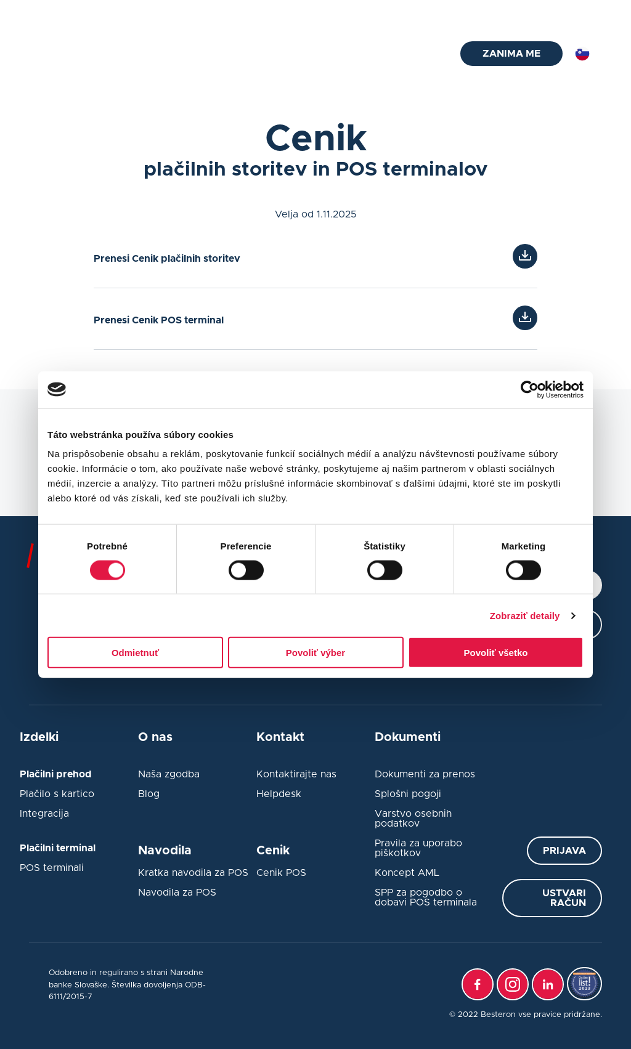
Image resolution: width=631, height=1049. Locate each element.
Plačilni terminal (155, 54)
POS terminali (52, 868)
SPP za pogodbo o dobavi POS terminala (426, 897)
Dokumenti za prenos (425, 774)
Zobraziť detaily (525, 615)
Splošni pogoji (408, 794)
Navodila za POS (177, 892)
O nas (419, 54)
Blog (481, 13)
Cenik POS (281, 873)
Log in (589, 13)
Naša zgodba (169, 774)
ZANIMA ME (511, 54)
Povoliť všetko (496, 652)
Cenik (381, 54)
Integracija (44, 814)
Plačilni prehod (231, 54)
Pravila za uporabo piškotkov (418, 848)
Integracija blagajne (315, 54)
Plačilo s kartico (57, 794)
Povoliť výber (315, 652)
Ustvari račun (564, 898)
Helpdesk (278, 794)
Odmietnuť (135, 652)
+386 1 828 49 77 (205, 13)
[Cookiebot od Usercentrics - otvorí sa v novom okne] (530, 389)
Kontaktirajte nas (296, 774)
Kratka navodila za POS (193, 873)
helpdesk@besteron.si (91, 13)
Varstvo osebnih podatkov (413, 818)
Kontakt (525, 13)
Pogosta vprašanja (415, 13)
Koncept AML (407, 873)
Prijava (564, 851)
